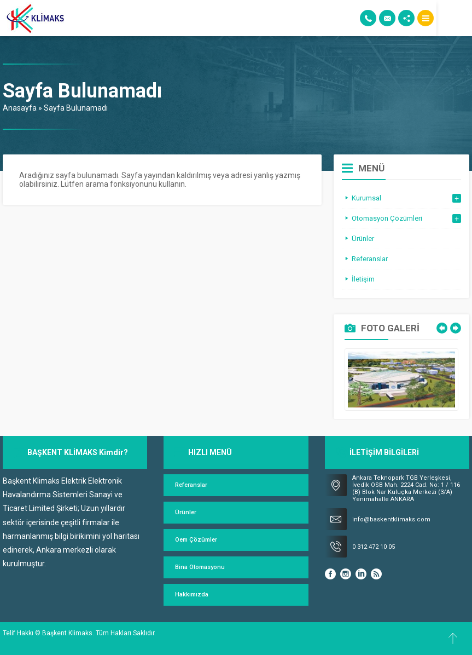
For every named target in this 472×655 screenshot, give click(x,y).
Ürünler (185, 512)
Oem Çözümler (196, 539)
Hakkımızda (191, 594)
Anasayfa (20, 108)
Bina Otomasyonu (200, 567)
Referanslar (191, 485)
